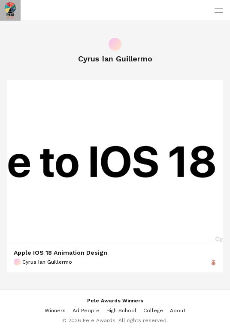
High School (121, 311)
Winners (55, 311)
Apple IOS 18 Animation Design (60, 252)
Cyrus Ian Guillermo (43, 262)
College (153, 311)
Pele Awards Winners (115, 301)
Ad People (86, 311)
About (177, 311)
